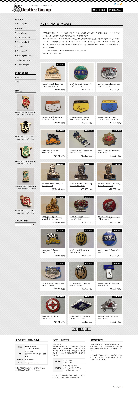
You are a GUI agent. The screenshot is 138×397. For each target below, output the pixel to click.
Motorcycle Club (24, 42)
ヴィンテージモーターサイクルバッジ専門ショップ (36, 6)
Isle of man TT (23, 37)
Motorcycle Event (25, 56)
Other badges (23, 65)
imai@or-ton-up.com (31, 363)
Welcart (121, 387)
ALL (19, 82)
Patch (19, 77)
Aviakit (20, 28)
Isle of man (22, 33)
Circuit (20, 46)
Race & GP (22, 51)
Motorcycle (22, 24)
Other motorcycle (25, 60)
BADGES (19, 19)
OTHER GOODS (21, 73)
